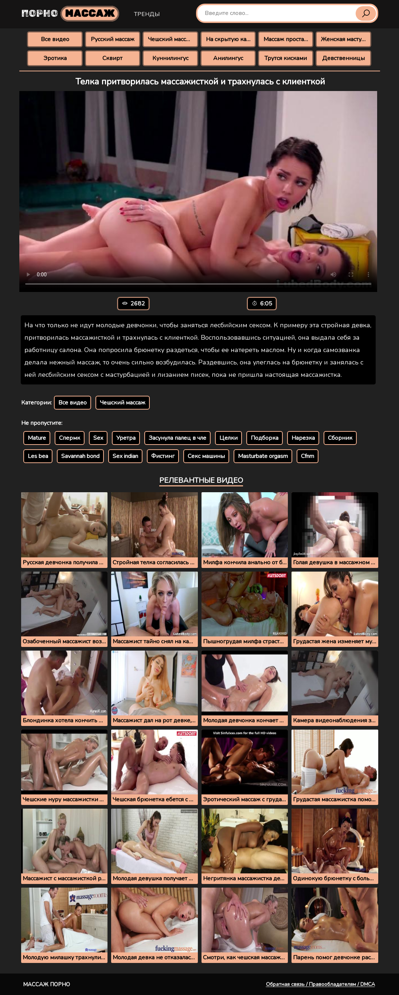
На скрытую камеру (231, 39)
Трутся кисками (286, 58)
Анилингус (228, 58)
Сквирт (112, 58)
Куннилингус (170, 58)
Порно (70, 13)
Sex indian (125, 456)
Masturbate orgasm (263, 456)
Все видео (55, 39)
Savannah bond (80, 456)
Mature (37, 438)
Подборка (264, 438)
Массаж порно (46, 984)
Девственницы (343, 58)
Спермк (69, 438)
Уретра (126, 438)
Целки (228, 438)
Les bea (38, 456)
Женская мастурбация (346, 39)
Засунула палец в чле (177, 438)
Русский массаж (112, 39)
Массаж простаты (287, 39)
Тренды (147, 14)
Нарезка (303, 438)
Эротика (55, 58)
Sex (98, 438)
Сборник (340, 438)
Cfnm (307, 456)
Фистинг (163, 456)
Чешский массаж (170, 39)
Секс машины (206, 456)
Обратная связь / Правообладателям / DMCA (320, 984)
